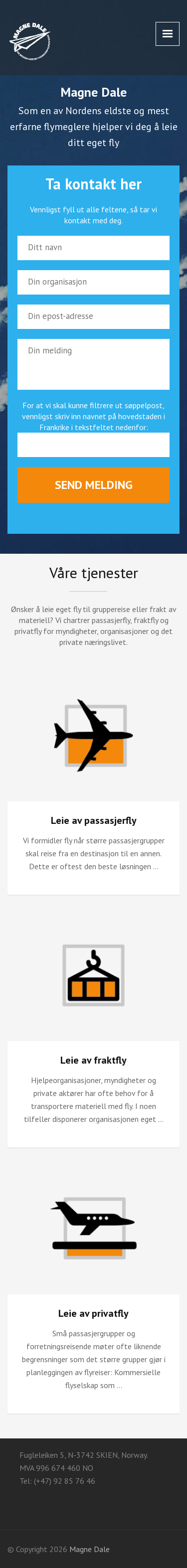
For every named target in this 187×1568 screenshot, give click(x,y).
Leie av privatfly (93, 1313)
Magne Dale (89, 1549)
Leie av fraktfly (93, 1060)
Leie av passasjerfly (94, 820)
